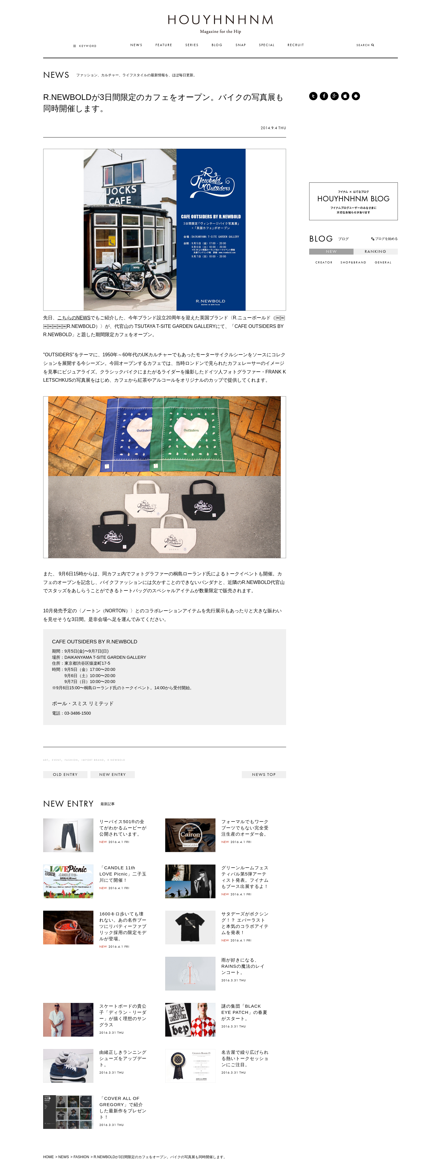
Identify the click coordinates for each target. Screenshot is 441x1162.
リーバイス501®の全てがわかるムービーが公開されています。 (123, 827)
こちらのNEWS (73, 317)
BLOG (217, 45)
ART (45, 760)
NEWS (136, 45)
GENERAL (383, 262)
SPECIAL (267, 45)
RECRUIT (296, 45)
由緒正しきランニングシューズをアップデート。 (123, 1058)
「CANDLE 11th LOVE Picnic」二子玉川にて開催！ (122, 874)
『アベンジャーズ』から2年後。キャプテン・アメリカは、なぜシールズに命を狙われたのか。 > (112, 774)
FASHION (71, 760)
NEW (331, 252)
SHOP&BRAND (354, 262)
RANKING (376, 252)
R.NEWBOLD (116, 760)
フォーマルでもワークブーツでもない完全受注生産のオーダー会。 (245, 827)
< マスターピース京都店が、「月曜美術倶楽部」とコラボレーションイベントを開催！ (65, 774)
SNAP (241, 45)
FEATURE (163, 45)
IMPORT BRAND (93, 760)
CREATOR (324, 262)
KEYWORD (85, 46)
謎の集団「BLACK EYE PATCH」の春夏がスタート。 (244, 1012)
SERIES (192, 45)
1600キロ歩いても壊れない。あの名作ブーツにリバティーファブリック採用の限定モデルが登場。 (123, 926)
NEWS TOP (264, 775)
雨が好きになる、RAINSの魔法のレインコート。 (243, 966)
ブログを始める (384, 238)
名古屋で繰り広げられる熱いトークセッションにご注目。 (245, 1058)
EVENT (56, 760)
